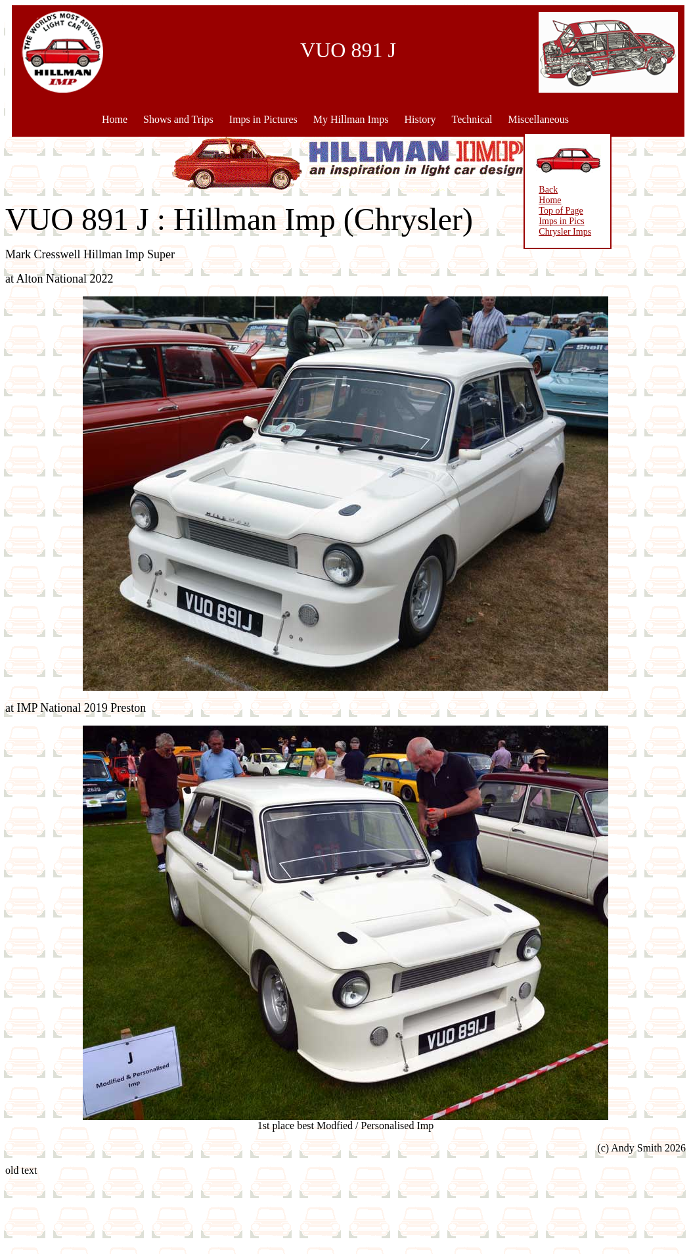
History (419, 119)
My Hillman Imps (351, 119)
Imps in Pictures (263, 119)
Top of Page (509, 211)
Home (114, 119)
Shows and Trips (178, 119)
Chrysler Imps (513, 232)
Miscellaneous (538, 119)
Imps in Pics (510, 221)
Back (496, 190)
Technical (471, 119)
